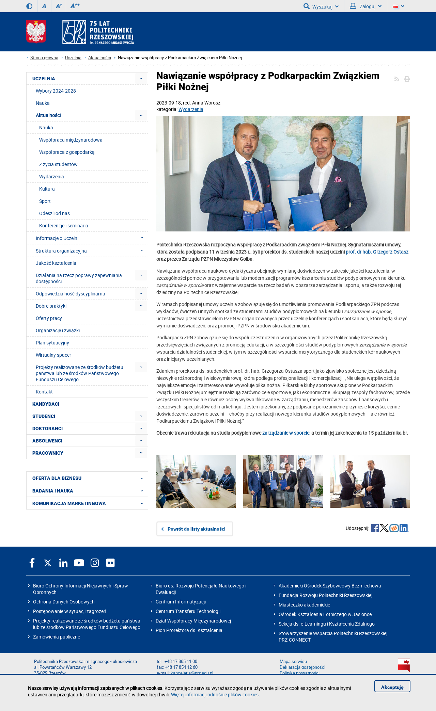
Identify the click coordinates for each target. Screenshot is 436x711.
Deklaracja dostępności (302, 667)
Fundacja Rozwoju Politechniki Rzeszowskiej (325, 595)
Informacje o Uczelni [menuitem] (91, 237)
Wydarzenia (190, 109)
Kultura (47, 188)
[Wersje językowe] (398, 6)
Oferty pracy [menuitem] (49, 318)
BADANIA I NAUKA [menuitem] (89, 490)
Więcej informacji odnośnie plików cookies (215, 694)
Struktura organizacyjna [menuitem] (91, 250)
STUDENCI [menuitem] (43, 416)
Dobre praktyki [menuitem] (51, 306)
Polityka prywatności (300, 673)
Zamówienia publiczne (56, 636)
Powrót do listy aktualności (196, 529)
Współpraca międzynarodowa (71, 139)
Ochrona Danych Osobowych (64, 601)
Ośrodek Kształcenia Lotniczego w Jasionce (325, 614)
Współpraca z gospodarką (67, 152)
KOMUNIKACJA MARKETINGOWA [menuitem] (89, 503)
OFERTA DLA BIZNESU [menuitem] (89, 477)
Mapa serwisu (293, 661)
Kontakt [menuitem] (44, 391)
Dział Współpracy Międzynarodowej (193, 620)
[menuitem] (141, 78)
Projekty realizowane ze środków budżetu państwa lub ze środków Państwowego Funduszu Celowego (86, 623)
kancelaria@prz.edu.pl (192, 673)
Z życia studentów (58, 164)
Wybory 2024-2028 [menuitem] (56, 90)
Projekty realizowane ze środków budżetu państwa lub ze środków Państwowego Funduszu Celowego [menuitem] (79, 373)
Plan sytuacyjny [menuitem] (52, 342)
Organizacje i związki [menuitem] (58, 330)
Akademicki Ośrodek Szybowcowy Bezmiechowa (330, 585)
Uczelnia (73, 58)
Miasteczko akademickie (304, 604)
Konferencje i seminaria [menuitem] (63, 225)
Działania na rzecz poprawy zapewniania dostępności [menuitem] (79, 278)
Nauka (46, 127)
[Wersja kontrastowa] (29, 6)
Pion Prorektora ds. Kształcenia (189, 630)
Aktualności (99, 58)
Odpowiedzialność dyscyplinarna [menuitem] (70, 293)
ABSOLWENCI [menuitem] (47, 440)
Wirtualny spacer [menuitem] (53, 355)
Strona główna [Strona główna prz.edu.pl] (44, 58)
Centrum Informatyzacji (181, 601)
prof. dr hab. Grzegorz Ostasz (377, 251)
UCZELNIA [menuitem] (43, 78)
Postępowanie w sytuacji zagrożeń (69, 611)
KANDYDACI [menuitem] (45, 404)
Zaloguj (366, 6)
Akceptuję (392, 687)
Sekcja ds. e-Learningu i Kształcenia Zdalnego (327, 623)
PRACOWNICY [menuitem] (47, 453)
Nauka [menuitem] (43, 103)
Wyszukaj (321, 6)
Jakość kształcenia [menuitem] (56, 263)
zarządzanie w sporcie (285, 433)
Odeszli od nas (54, 213)
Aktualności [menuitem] (48, 115)
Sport (45, 201)
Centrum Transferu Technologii (188, 611)
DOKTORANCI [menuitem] (47, 428)
